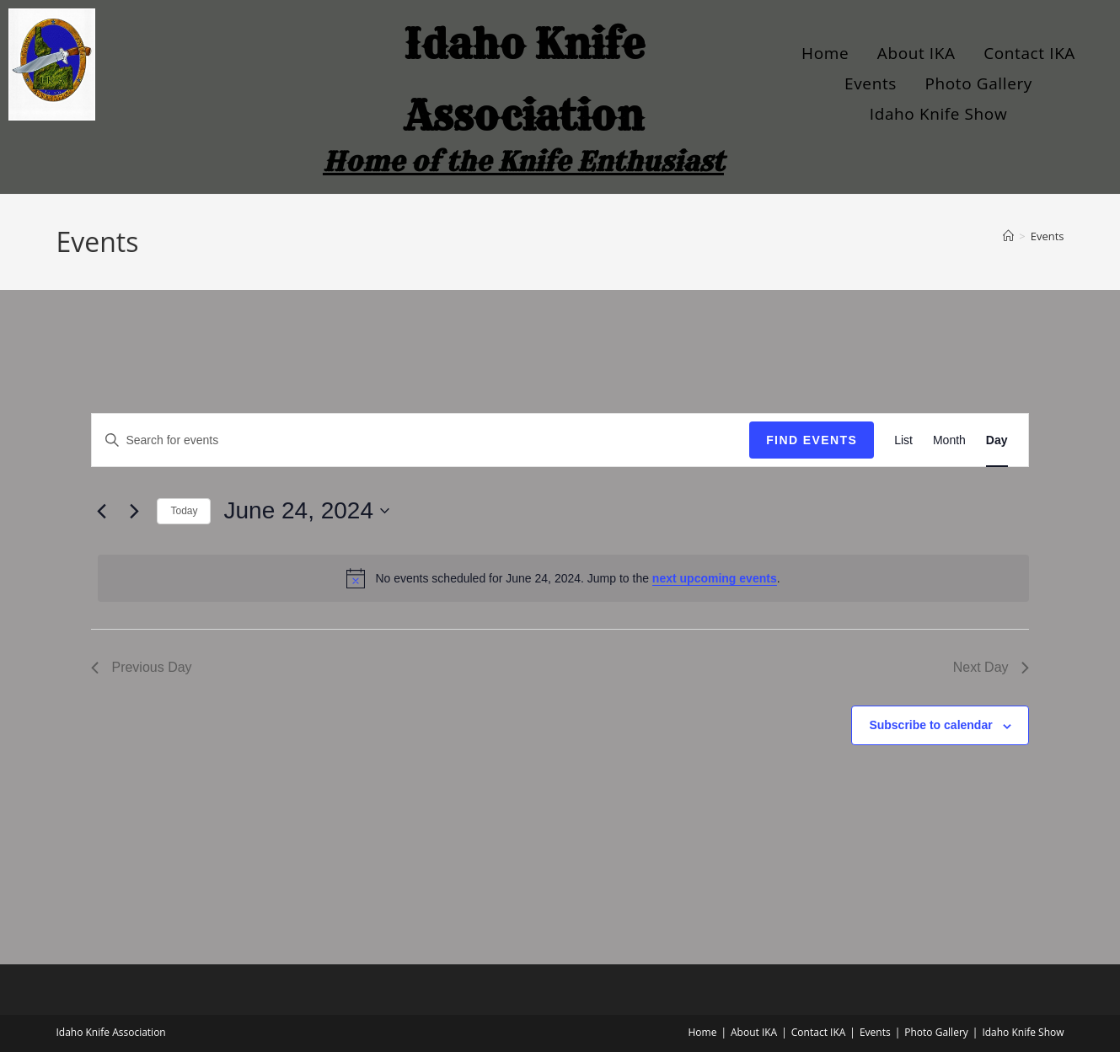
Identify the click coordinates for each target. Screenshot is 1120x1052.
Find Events (811, 440)
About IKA (916, 53)
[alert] (563, 578)
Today (183, 511)
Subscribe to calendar (930, 725)
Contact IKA (1029, 53)
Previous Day (141, 667)
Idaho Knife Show (938, 114)
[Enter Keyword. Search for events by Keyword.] (420, 440)
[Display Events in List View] (903, 440)
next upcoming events (714, 578)
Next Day (991, 667)
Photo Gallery (978, 83)
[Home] (1008, 236)
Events (870, 83)
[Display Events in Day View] (997, 440)
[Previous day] (101, 511)
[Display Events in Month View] (949, 440)
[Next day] (134, 511)
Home (825, 53)
